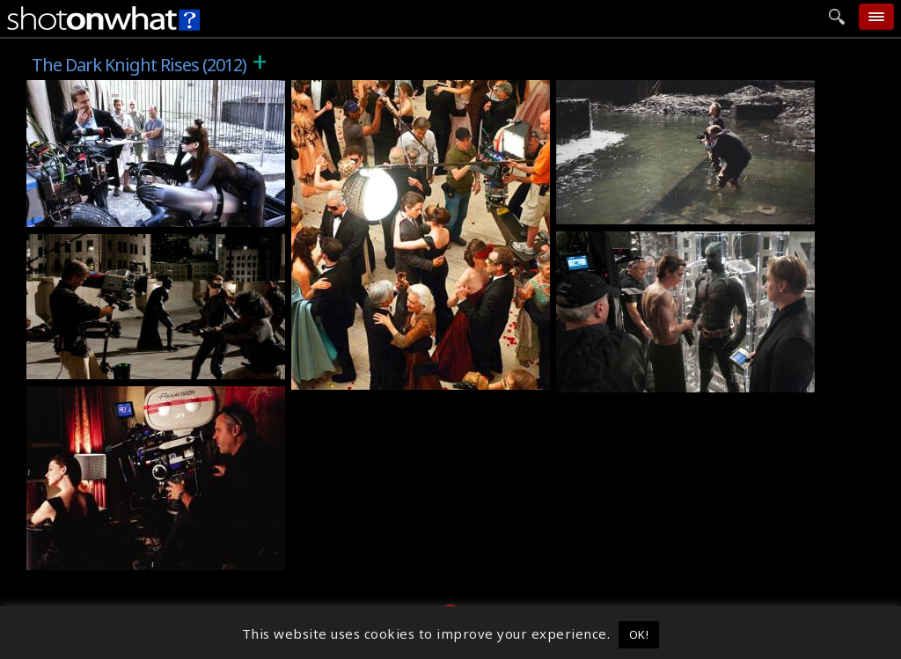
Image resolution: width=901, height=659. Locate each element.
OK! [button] (639, 634)
